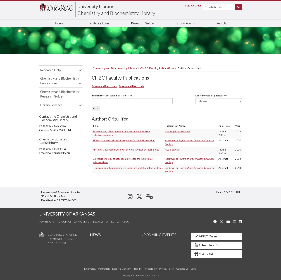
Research (98, 221)
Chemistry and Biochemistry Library (116, 13)
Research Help (50, 70)
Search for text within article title (112, 95)
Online (206, 236)
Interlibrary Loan (97, 23)
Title (96, 125)
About (126, 221)
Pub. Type (224, 125)
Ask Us (221, 23)
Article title (174, 101)
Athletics (113, 221)
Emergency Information (97, 268)
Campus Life (81, 221)
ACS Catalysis (172, 149)
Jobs (193, 268)
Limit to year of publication (211, 95)
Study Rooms (186, 23)
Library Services (51, 105)
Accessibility (150, 268)
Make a (204, 254)
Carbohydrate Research (177, 131)
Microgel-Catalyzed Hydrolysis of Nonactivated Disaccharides (126, 149)
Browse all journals (131, 86)
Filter (96, 108)
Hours (59, 23)
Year (237, 125)
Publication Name (175, 125)
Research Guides (143, 23)
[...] (132, 101)
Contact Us (182, 268)
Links (193, 5)
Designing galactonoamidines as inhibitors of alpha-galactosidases (128, 167)
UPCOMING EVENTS (158, 235)
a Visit (207, 245)
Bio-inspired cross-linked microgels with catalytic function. (124, 140)
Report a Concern (121, 268)
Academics (64, 221)
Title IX (137, 268)
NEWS (95, 235)
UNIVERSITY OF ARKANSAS (67, 213)
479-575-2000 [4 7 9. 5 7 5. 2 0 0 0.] (57, 242)
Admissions (46, 221)
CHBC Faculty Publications (157, 68)
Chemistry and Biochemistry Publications (60, 81)
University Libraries (96, 6)
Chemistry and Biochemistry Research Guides (60, 94)
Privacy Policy (166, 268)
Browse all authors (104, 86)
